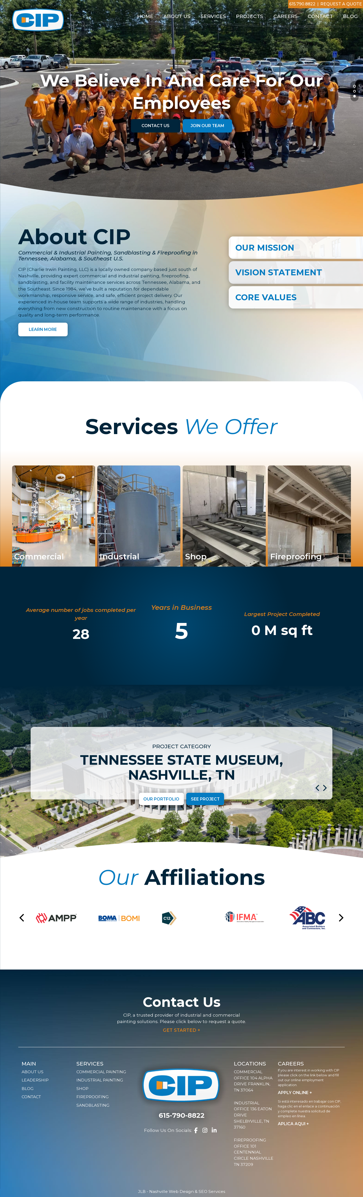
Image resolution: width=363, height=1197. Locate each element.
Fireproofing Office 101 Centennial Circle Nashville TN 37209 (253, 1152)
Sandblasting (92, 1105)
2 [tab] (355, 92)
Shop (82, 1088)
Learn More (43, 329)
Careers (285, 16)
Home (145, 16)
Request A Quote (341, 4)
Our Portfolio (161, 798)
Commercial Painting (101, 1071)
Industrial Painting (99, 1080)
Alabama (179, 282)
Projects (249, 16)
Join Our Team (207, 125)
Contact (320, 16)
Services (213, 16)
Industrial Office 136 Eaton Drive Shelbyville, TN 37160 (253, 1115)
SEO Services (212, 1191)
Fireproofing (92, 1096)
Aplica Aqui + (293, 1123)
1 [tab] (354, 87)
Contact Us (155, 125)
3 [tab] (354, 96)
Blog (350, 16)
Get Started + (181, 1030)
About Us (176, 16)
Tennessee (154, 282)
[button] (317, 787)
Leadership (35, 1080)
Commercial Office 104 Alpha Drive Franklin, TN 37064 (253, 1081)
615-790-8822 (182, 1115)
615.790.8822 (302, 4)
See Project (205, 798)
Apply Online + (295, 1092)
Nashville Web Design (171, 1191)
